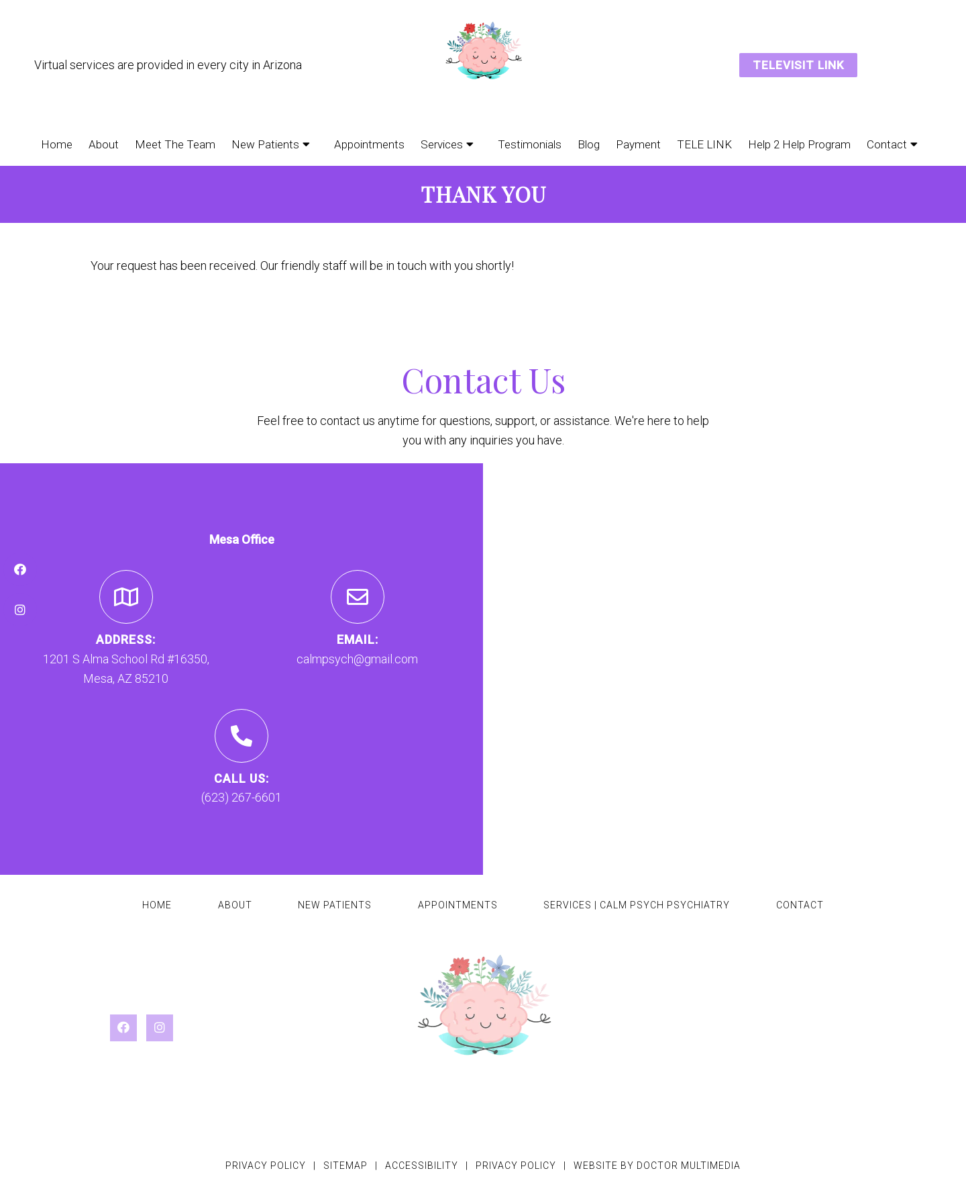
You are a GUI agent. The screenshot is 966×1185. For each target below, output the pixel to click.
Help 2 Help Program (799, 144)
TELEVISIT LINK (798, 65)
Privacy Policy (265, 1165)
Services (442, 144)
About (104, 144)
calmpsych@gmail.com (357, 659)
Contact (887, 144)
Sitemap (345, 1165)
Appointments (369, 144)
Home (56, 144)
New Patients (265, 144)
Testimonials (529, 144)
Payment (638, 144)
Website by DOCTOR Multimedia (657, 1165)
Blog (589, 144)
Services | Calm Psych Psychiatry (636, 905)
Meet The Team (175, 144)
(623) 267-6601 (241, 797)
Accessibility (421, 1165)
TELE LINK (704, 144)
